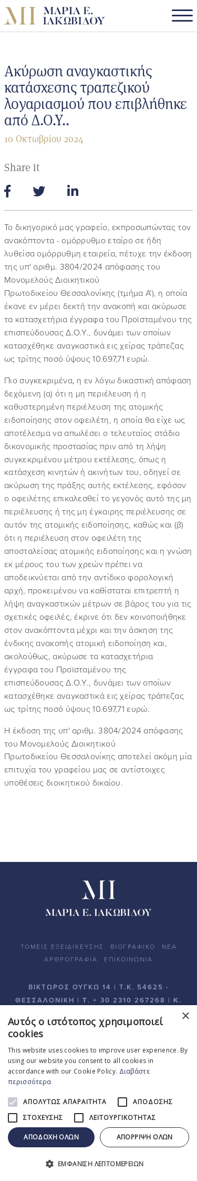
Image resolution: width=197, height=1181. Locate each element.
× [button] (185, 1016)
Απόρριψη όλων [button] (145, 1137)
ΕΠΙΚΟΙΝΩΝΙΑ (128, 959)
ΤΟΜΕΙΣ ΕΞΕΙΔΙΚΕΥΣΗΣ (62, 946)
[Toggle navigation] (182, 15)
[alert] (98, 1093)
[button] (98, 1163)
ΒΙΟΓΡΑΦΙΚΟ (132, 946)
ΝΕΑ (169, 946)
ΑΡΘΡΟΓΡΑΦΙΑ (71, 959)
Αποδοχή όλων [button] (51, 1137)
